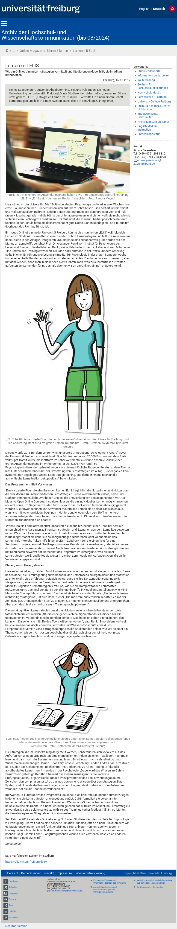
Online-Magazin (31, 51)
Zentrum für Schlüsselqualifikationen (153, 86)
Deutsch (159, 9)
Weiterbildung (146, 80)
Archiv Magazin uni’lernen (154, 121)
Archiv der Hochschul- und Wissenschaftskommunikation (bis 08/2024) (55, 35)
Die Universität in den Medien (150, 887)
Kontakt (49, 873)
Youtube (12, 899)
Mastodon (13, 917)
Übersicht (12, 873)
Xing (11, 905)
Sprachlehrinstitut (149, 134)
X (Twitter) (13, 887)
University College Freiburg (154, 101)
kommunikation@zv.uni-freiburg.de (66, 891)
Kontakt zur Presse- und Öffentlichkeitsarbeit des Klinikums (109, 881)
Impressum (64, 873)
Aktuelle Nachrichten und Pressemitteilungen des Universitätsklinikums (105, 889)
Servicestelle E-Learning (152, 97)
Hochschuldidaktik (149, 92)
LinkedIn (12, 911)
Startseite (6, 50)
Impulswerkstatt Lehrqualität (148, 115)
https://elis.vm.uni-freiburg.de (24, 861)
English (144, 9)
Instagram (13, 893)
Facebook (13, 881)
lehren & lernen (57, 51)
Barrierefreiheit (31, 873)
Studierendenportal (149, 71)
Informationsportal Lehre (153, 75)
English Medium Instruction (148, 128)
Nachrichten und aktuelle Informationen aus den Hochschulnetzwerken (155, 881)
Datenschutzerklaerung (90, 873)
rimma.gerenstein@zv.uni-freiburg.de (147, 162)
